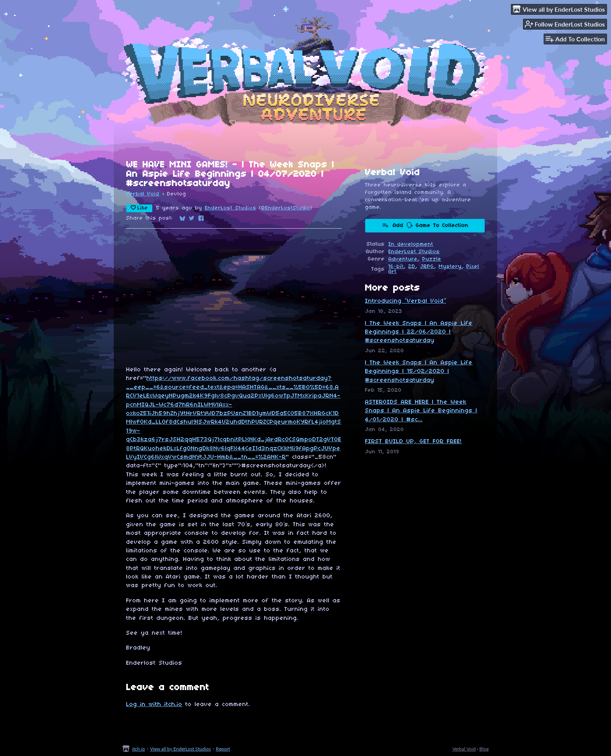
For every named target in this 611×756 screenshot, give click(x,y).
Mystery (450, 266)
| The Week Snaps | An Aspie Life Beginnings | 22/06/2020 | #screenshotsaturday (419, 332)
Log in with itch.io (154, 704)
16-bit (396, 266)
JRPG (427, 266)
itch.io (138, 749)
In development (410, 244)
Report (223, 749)
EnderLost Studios (230, 208)
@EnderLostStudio (286, 208)
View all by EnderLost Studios (180, 749)
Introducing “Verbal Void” (405, 301)
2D (411, 266)
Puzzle (431, 259)
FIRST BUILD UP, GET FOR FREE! (413, 441)
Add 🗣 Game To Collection (425, 225)
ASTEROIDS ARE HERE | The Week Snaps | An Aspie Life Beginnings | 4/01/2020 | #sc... (421, 411)
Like (139, 208)
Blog (484, 749)
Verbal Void (142, 194)
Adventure (403, 259)
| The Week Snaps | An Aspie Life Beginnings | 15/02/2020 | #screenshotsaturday (419, 371)
